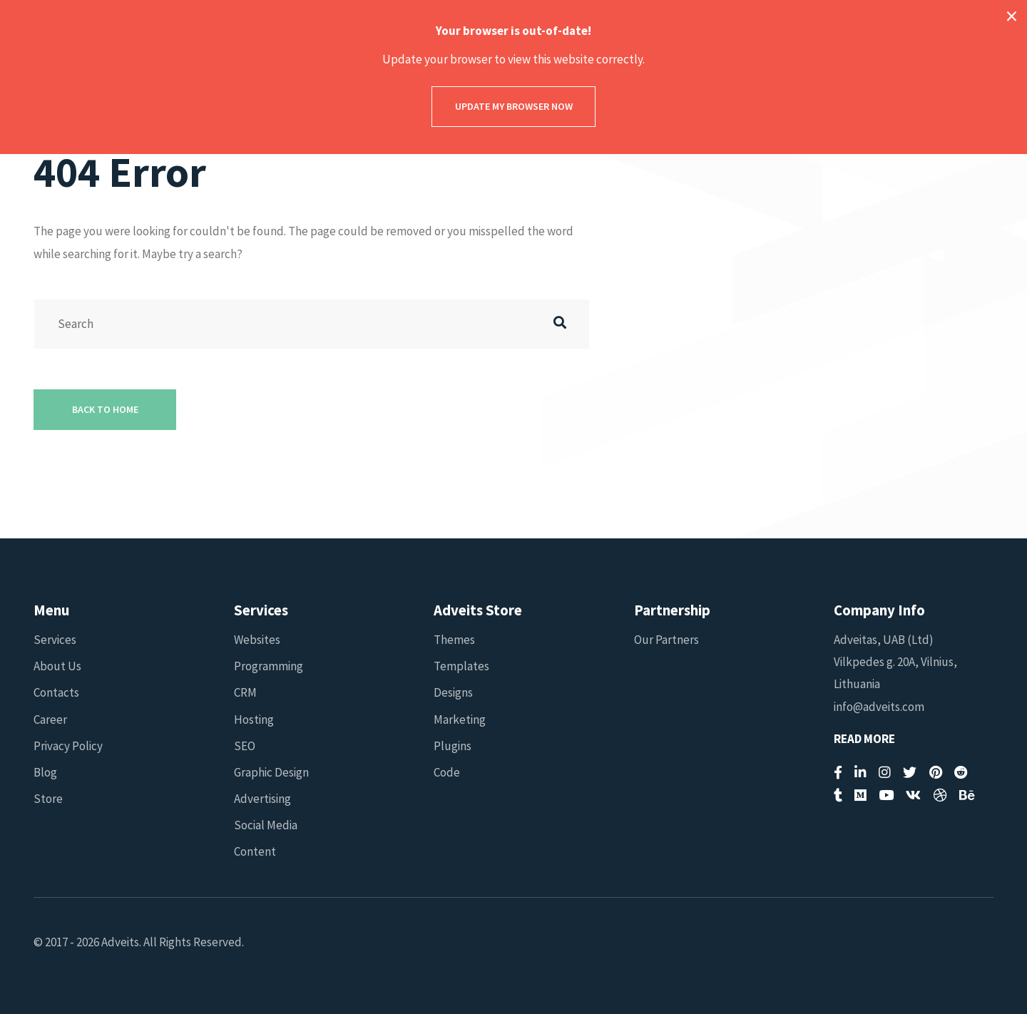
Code (447, 772)
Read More (864, 739)
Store (48, 798)
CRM (245, 692)
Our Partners (666, 639)
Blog (45, 772)
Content (255, 851)
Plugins (452, 746)
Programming (268, 666)
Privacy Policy (68, 746)
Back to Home (105, 409)
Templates (461, 666)
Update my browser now (514, 106)
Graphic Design (271, 772)
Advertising (262, 798)
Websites (257, 639)
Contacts (56, 692)
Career (50, 719)
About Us (57, 666)
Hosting (254, 719)
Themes (454, 639)
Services (55, 639)
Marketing (460, 719)
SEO (244, 746)
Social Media (265, 825)
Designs (453, 692)
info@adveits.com (879, 707)
